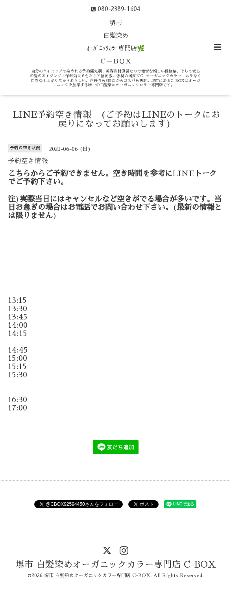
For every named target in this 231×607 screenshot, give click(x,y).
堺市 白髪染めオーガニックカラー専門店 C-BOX (115, 564)
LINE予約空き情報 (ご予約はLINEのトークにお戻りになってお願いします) (116, 119)
